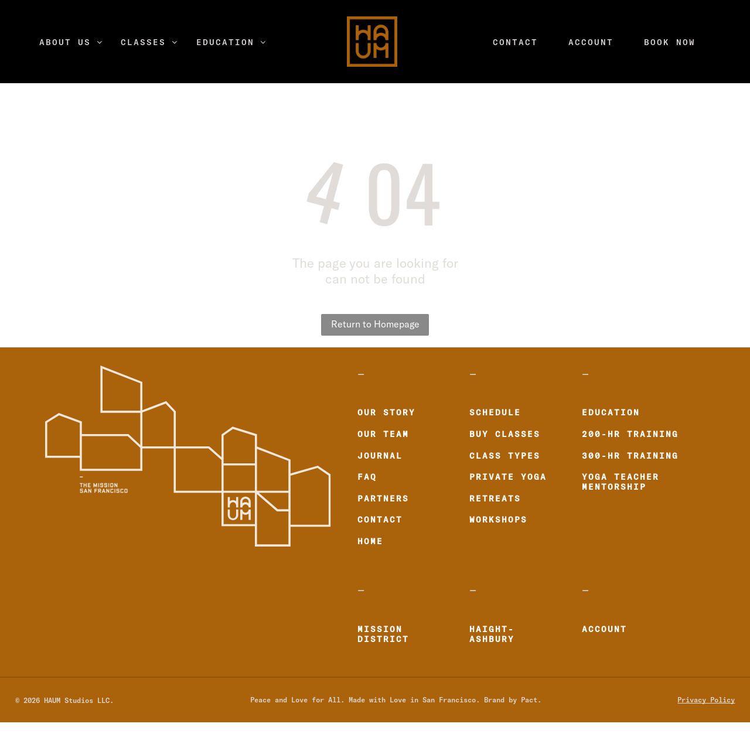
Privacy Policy (706, 699)
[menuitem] (71, 41)
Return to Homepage (375, 324)
